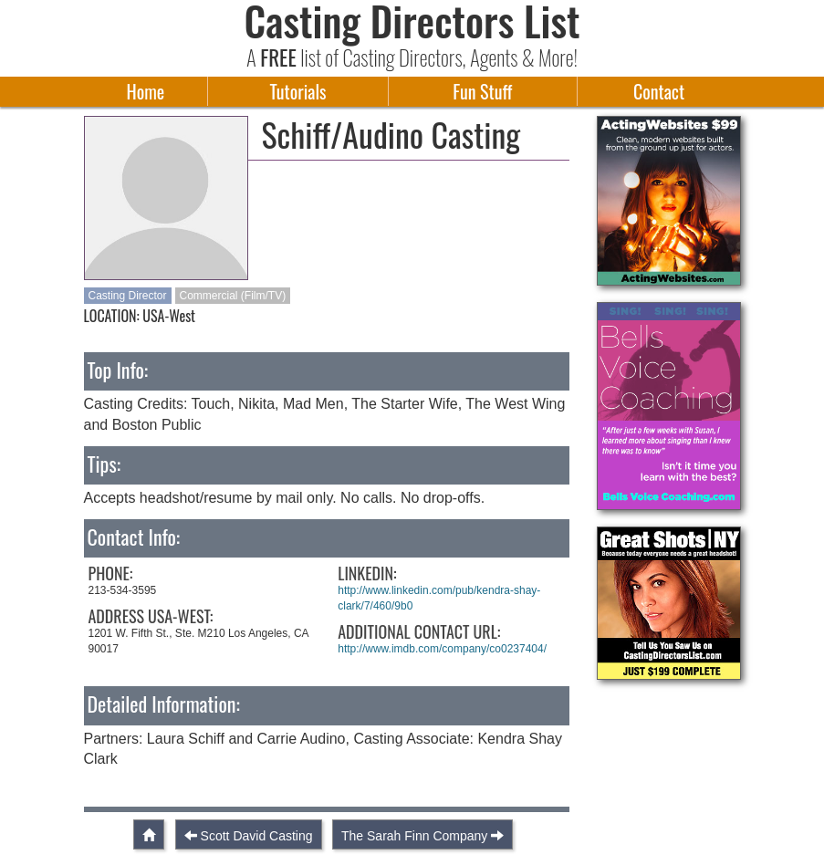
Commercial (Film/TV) (233, 295)
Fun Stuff (482, 91)
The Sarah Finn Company (414, 836)
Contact (658, 91)
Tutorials (298, 91)
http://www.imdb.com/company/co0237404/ (442, 648)
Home (146, 91)
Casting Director (128, 295)
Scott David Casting (257, 836)
